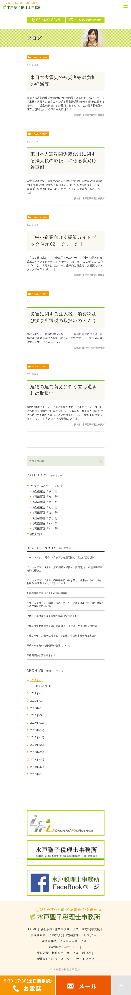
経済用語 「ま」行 (45, 518)
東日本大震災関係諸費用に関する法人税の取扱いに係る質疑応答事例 (63, 160)
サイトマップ (85, 958)
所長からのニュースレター (48, 486)
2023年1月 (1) (43, 685)
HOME (32, 929)
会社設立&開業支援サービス (59, 929)
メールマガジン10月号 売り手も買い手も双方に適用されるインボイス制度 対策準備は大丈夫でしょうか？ (65, 582)
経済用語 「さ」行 (45, 502)
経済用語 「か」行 (45, 496)
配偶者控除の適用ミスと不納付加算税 (47, 593)
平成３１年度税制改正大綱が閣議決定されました (53, 616)
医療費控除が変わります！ (41, 655)
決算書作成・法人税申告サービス (64, 941)
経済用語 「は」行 (45, 512)
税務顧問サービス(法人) (46, 935)
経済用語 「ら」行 (45, 528)
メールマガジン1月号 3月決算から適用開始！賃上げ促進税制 (60, 557)
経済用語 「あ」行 (45, 491)
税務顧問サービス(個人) (82, 935)
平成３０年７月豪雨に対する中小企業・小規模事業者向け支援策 (62, 635)
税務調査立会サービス (64, 947)
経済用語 (36, 534)
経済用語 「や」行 (45, 523)
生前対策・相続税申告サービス (57, 953)
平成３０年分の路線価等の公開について (48, 645)
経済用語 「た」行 (45, 507)
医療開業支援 (91, 929)
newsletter (39, 57)
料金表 (86, 953)
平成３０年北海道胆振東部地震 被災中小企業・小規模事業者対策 (62, 625)
